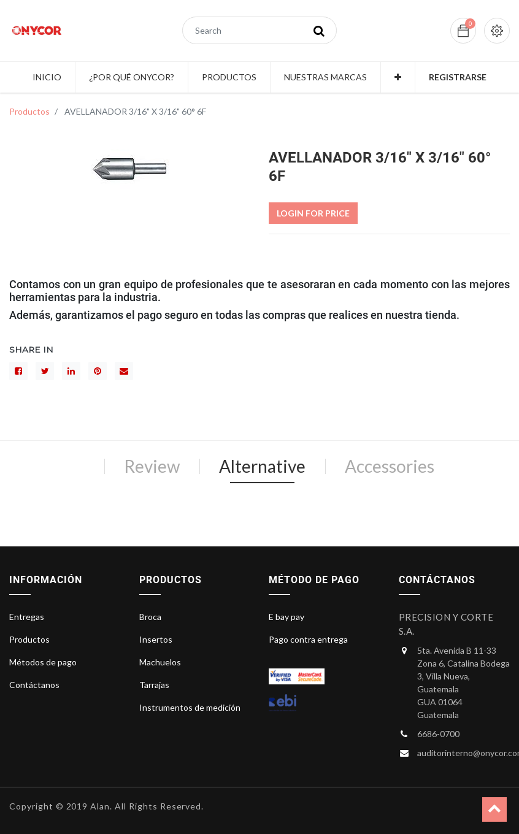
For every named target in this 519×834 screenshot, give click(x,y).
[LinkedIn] (71, 371)
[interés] (97, 371)
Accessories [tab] (389, 466)
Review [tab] (152, 466)
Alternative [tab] (262, 466)
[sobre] (124, 371)
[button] (398, 77)
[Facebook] (18, 371)
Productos (29, 111)
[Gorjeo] (45, 371)
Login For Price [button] (313, 213)
